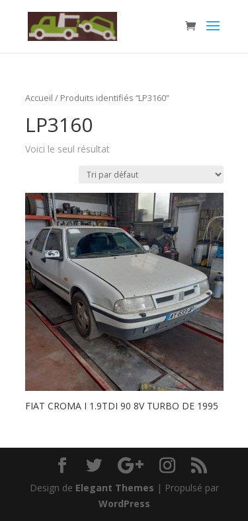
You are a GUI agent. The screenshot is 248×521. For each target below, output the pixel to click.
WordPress (124, 503)
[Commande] (151, 175)
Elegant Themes (114, 487)
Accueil (39, 98)
